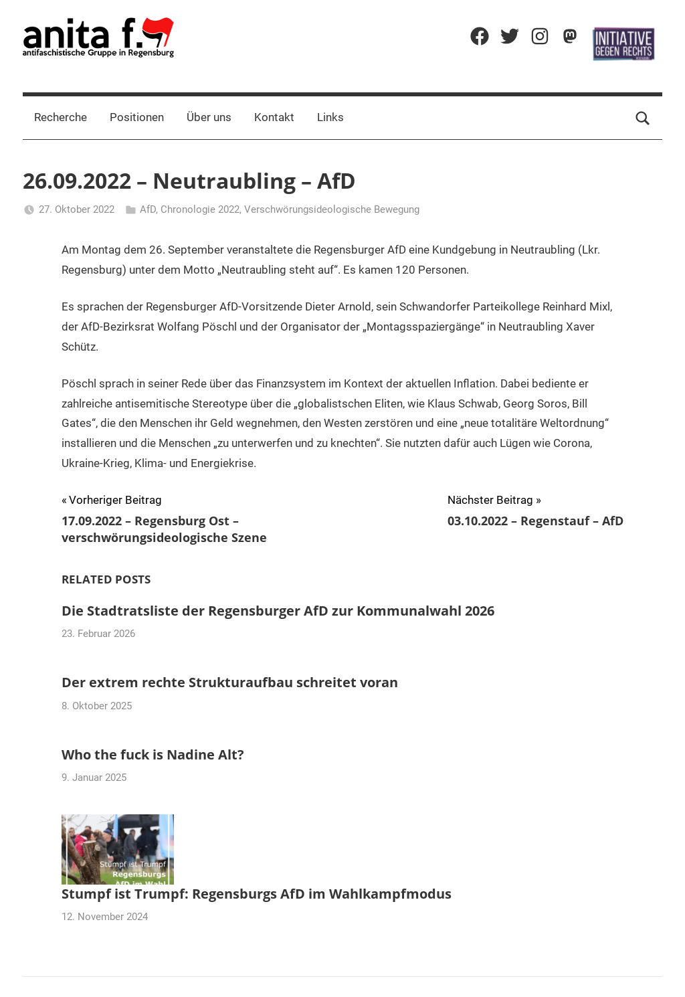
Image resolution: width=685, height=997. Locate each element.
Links (330, 117)
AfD (148, 209)
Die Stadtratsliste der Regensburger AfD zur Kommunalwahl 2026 (278, 611)
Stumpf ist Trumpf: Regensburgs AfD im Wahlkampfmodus (257, 894)
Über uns (209, 117)
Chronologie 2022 (200, 209)
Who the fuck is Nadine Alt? (153, 754)
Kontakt (274, 117)
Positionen (137, 117)
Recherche (60, 117)
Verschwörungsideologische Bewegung (331, 209)
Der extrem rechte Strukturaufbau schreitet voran (230, 682)
